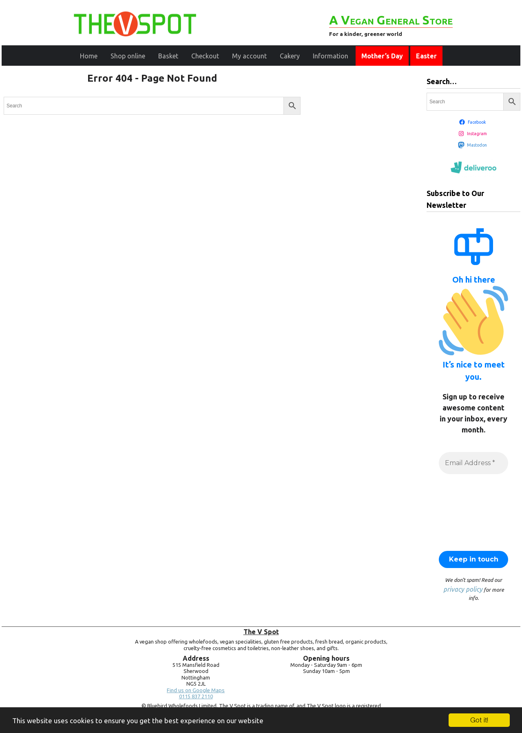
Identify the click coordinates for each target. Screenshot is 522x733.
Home (88, 56)
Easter (426, 56)
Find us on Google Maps (196, 690)
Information (330, 56)
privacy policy (462, 589)
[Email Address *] (473, 463)
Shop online (128, 56)
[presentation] (472, 511)
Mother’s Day (382, 56)
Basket (168, 56)
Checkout (205, 56)
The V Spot (261, 631)
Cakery (290, 56)
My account (249, 56)
